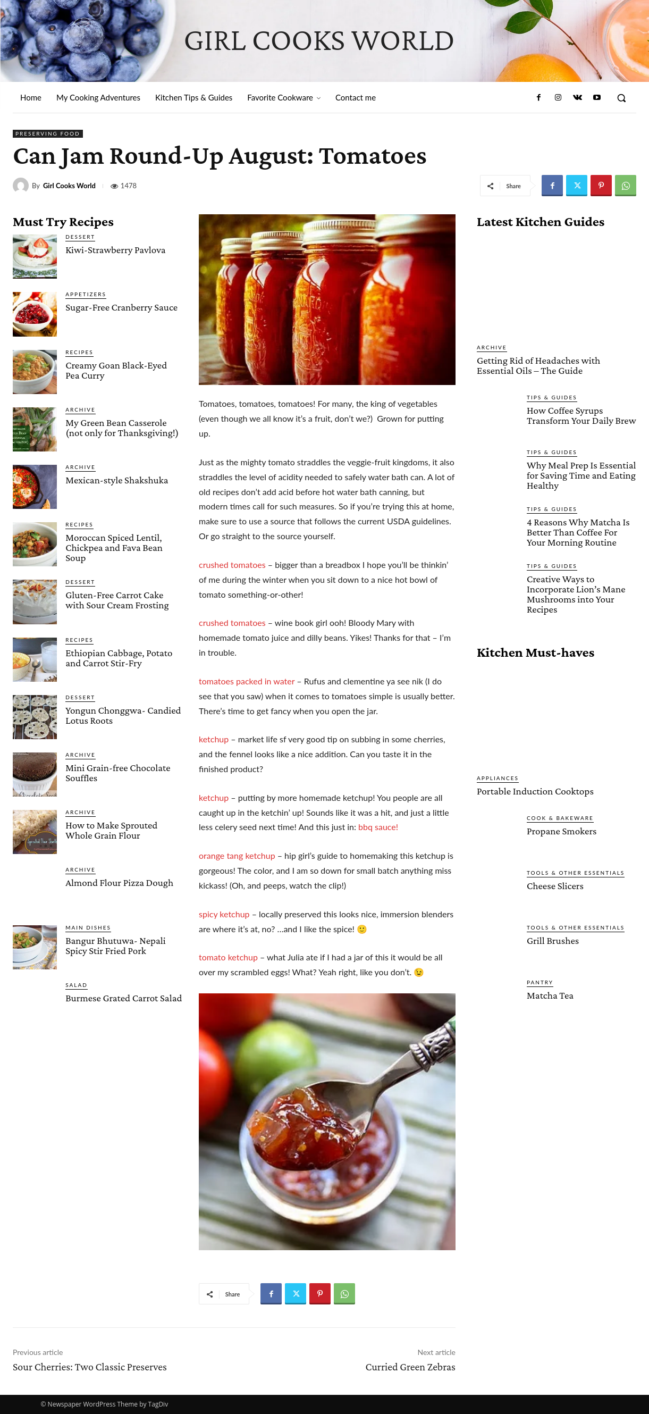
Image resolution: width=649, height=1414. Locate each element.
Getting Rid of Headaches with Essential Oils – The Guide (538, 365)
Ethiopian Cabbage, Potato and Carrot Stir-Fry (118, 657)
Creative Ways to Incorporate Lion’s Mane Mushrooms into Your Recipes (576, 593)
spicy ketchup (224, 914)
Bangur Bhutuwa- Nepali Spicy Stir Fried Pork (115, 945)
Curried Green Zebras (411, 1367)
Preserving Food (48, 134)
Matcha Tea (550, 994)
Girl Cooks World (69, 185)
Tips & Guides (552, 397)
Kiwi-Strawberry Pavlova (115, 249)
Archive (80, 409)
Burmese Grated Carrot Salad (123, 997)
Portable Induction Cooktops (534, 790)
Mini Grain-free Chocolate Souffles (117, 772)
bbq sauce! (378, 827)
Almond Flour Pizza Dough (119, 882)
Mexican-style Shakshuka (116, 480)
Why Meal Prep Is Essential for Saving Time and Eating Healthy (581, 474)
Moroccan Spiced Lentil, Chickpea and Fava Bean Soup (114, 547)
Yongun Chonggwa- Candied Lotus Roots (123, 715)
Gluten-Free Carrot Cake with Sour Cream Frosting (116, 599)
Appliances (498, 777)
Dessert (80, 236)
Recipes (79, 352)
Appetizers (85, 294)
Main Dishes (88, 927)
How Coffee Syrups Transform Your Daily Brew (581, 414)
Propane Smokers (561, 829)
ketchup (214, 739)
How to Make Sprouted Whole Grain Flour (111, 830)
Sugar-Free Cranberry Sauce (121, 307)
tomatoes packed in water (246, 681)
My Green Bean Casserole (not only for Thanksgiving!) (122, 427)
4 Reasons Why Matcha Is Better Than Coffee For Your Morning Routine (578, 531)
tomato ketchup (228, 957)
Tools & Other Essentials (576, 871)
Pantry (540, 981)
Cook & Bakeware (560, 817)
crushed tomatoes (232, 564)
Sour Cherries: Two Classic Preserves (90, 1367)
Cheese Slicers (555, 884)
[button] (621, 98)
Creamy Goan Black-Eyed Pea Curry (116, 370)
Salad (76, 985)
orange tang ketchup (237, 855)
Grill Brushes (553, 939)
